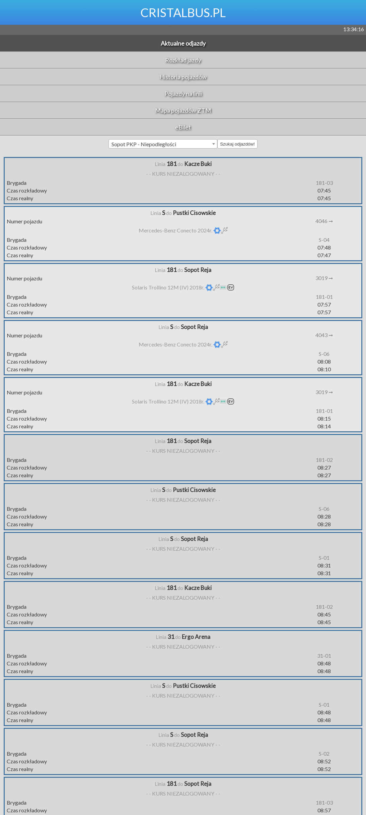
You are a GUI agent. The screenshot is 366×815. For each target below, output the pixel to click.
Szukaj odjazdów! (237, 144)
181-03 (324, 182)
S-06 (324, 353)
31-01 (324, 655)
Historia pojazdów (183, 76)
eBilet (183, 127)
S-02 (324, 753)
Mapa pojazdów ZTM (183, 110)
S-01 (324, 557)
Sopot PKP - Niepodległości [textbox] (144, 144)
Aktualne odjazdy (183, 43)
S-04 (324, 239)
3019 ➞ (324, 278)
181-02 (324, 459)
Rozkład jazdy (183, 60)
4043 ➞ (324, 335)
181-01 (324, 296)
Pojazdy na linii (183, 93)
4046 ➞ (324, 221)
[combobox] (162, 144)
